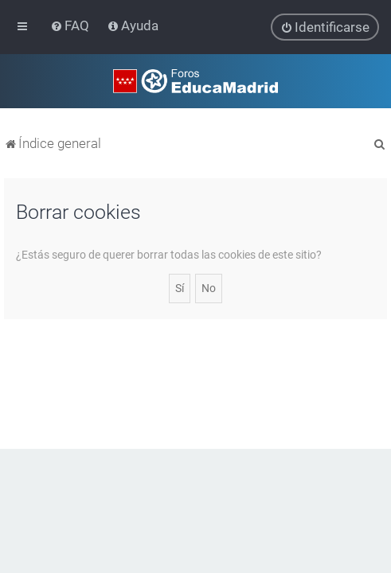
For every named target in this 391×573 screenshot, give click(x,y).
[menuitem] (71, 25)
